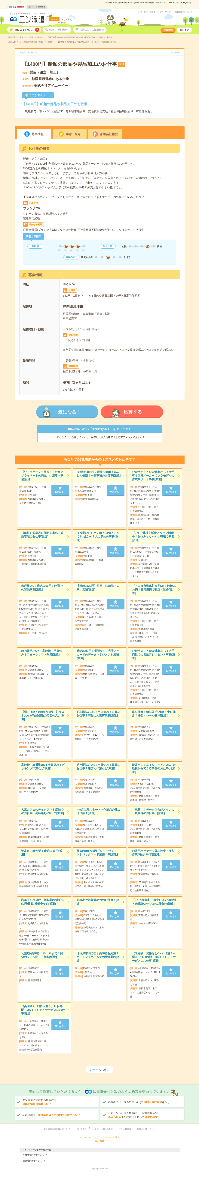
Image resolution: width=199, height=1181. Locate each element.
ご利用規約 (81, 1129)
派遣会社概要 (109, 134)
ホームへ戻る (101, 1069)
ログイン (184, 29)
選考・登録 (73, 134)
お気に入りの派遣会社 (91, 29)
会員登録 (168, 29)
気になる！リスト (27, 30)
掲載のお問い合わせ (183, 12)
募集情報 (38, 134)
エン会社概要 (125, 1129)
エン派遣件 (16, 7)
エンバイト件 (36, 7)
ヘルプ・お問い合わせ (145, 12)
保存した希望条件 (59, 29)
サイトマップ (165, 12)
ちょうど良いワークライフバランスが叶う (28, 14)
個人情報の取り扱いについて (57, 1129)
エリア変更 (66, 19)
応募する (133, 411)
